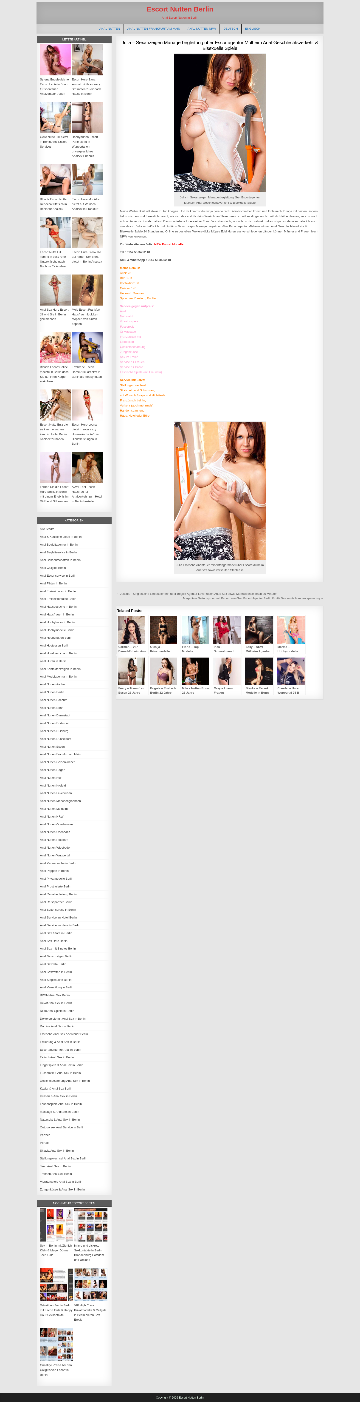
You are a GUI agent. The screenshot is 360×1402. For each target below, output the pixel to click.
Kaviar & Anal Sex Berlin (56, 1088)
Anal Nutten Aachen (53, 684)
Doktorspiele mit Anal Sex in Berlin (63, 1018)
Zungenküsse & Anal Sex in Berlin (62, 1189)
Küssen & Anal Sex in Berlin (58, 1096)
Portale (44, 1142)
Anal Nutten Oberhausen (56, 824)
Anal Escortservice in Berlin (58, 575)
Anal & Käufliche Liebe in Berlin (61, 536)
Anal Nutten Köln (51, 777)
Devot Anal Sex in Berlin (56, 1003)
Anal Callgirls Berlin (53, 567)
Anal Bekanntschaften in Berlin (60, 560)
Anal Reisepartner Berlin (56, 902)
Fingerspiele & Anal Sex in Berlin (61, 1065)
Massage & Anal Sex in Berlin (59, 1111)
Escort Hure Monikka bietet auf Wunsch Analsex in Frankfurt (86, 204)
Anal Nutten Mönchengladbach (60, 801)
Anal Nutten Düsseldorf (55, 739)
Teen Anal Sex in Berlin (55, 1166)
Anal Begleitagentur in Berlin (59, 544)
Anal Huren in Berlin (53, 661)
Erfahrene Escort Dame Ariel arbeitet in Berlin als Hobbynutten (87, 371)
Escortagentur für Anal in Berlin (60, 1049)
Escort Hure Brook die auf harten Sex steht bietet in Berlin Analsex (87, 256)
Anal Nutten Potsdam (54, 839)
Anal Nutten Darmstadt (55, 715)
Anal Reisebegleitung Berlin (58, 894)
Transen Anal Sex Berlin (56, 1174)
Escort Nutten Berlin (180, 9)
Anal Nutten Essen (52, 746)
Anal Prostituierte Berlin (55, 886)
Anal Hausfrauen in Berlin (57, 614)
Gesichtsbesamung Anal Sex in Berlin (65, 1080)
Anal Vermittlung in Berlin (56, 987)
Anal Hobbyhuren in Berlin (57, 622)
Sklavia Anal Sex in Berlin (57, 1150)
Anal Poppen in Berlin (54, 871)
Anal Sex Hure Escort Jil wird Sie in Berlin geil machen (54, 314)
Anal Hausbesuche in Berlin (58, 606)
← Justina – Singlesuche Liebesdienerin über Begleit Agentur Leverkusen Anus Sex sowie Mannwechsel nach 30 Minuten (196, 593)
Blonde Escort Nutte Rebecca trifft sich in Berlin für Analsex (53, 204)
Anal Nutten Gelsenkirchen (58, 762)
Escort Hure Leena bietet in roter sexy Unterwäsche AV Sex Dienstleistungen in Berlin (86, 434)
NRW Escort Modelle (168, 244)
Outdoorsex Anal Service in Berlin (62, 1127)
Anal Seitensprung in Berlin (58, 909)
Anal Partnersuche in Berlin (58, 863)
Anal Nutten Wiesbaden (55, 847)
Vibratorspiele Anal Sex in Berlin (61, 1181)
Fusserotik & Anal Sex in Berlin (60, 1073)
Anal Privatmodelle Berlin (56, 878)
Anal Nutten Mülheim (54, 808)
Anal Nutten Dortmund (55, 723)
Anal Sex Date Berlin (54, 941)
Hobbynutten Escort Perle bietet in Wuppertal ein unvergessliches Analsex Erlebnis (85, 146)
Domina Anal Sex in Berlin (57, 1026)
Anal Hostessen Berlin (54, 645)
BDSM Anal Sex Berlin (55, 995)
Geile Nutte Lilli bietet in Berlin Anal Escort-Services (54, 141)
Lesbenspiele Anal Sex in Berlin (61, 1104)
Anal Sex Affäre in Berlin (56, 933)
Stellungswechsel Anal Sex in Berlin (63, 1158)
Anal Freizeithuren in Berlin (58, 591)
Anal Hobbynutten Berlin (56, 637)
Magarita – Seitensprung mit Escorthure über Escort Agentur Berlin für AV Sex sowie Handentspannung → (253, 598)
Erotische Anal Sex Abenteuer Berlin (64, 1034)
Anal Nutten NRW (202, 28)
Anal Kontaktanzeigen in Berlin (60, 669)
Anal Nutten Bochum (53, 700)
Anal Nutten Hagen (52, 770)
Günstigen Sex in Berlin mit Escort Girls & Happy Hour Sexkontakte (56, 1310)
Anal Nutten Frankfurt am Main (153, 28)
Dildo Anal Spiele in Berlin (57, 1011)
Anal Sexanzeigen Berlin (56, 956)
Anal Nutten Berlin (52, 692)
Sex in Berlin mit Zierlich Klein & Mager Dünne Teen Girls (56, 1250)
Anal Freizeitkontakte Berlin (58, 599)
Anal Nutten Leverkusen (56, 793)
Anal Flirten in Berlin (53, 583)
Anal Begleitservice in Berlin (58, 552)
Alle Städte (47, 529)
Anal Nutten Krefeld (53, 785)
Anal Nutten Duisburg (54, 731)
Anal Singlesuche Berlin (55, 979)
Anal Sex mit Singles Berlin (58, 948)
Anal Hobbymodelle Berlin (57, 630)
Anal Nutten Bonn (51, 708)
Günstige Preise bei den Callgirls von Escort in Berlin (56, 1369)
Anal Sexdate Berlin (53, 964)
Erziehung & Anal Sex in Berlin (60, 1042)
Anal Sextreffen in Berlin (56, 972)
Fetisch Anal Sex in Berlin (57, 1057)
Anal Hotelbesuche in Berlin (58, 653)
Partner (45, 1135)
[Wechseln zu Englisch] (253, 29)
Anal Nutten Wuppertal (55, 855)
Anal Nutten (109, 28)
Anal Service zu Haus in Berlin (60, 925)
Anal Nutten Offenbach (55, 832)
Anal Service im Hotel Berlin (58, 917)
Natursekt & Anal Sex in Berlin (60, 1119)
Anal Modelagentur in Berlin (58, 676)
